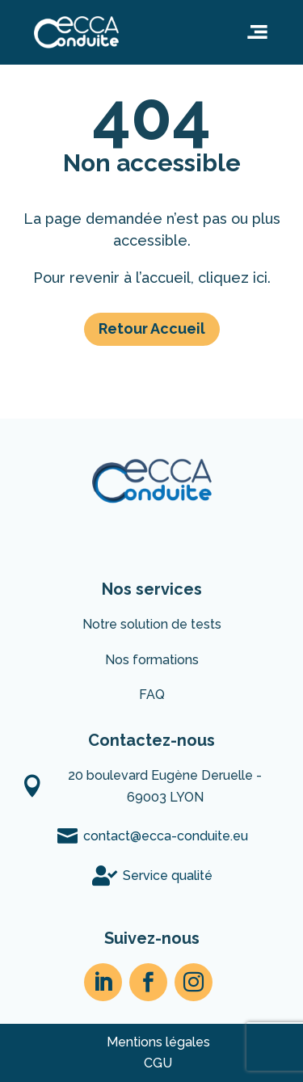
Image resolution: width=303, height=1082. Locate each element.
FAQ (152, 694)
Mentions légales (158, 1042)
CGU (158, 1063)
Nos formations (152, 659)
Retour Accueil (152, 328)
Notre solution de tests (151, 624)
